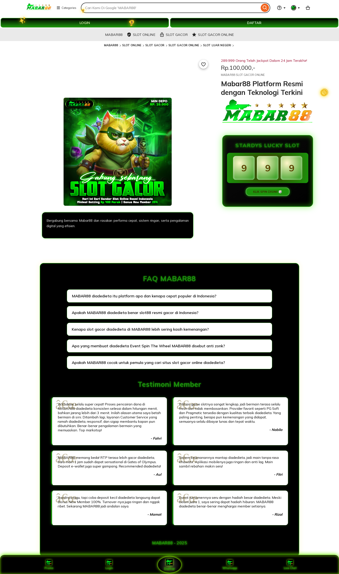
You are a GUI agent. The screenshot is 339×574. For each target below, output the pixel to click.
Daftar (169, 565)
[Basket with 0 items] (308, 8)
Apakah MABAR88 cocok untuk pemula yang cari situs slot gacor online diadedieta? (148, 362)
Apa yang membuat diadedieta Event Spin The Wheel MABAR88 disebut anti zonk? (148, 345)
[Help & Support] (281, 8)
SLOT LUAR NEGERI (217, 45)
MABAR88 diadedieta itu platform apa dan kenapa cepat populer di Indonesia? (144, 295)
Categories (66, 8)
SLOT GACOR (154, 45)
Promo (49, 565)
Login (109, 565)
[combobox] (170, 8)
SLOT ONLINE (131, 45)
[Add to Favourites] (203, 64)
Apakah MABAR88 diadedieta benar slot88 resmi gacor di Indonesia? (135, 312)
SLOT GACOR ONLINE (183, 45)
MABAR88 (111, 45)
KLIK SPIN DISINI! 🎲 (267, 191)
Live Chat (290, 565)
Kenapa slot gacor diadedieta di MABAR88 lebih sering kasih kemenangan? (140, 329)
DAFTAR (254, 23)
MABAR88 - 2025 (169, 542)
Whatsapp (229, 565)
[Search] (265, 8)
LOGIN (85, 23)
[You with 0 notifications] (295, 8)
